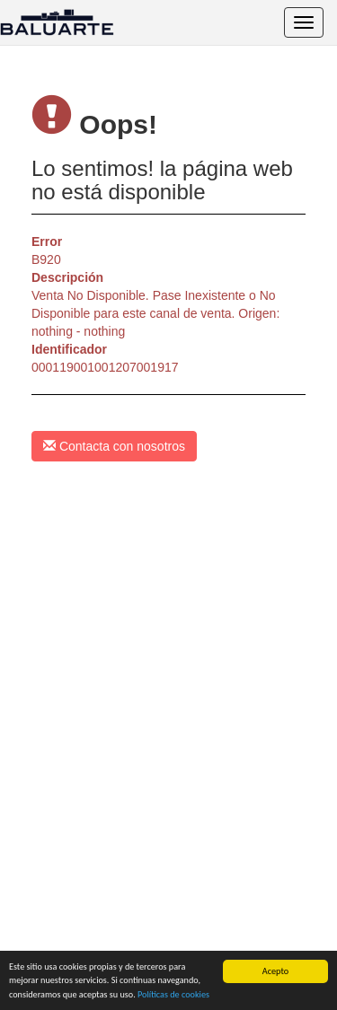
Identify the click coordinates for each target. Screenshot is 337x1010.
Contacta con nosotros (114, 446)
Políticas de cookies (173, 994)
